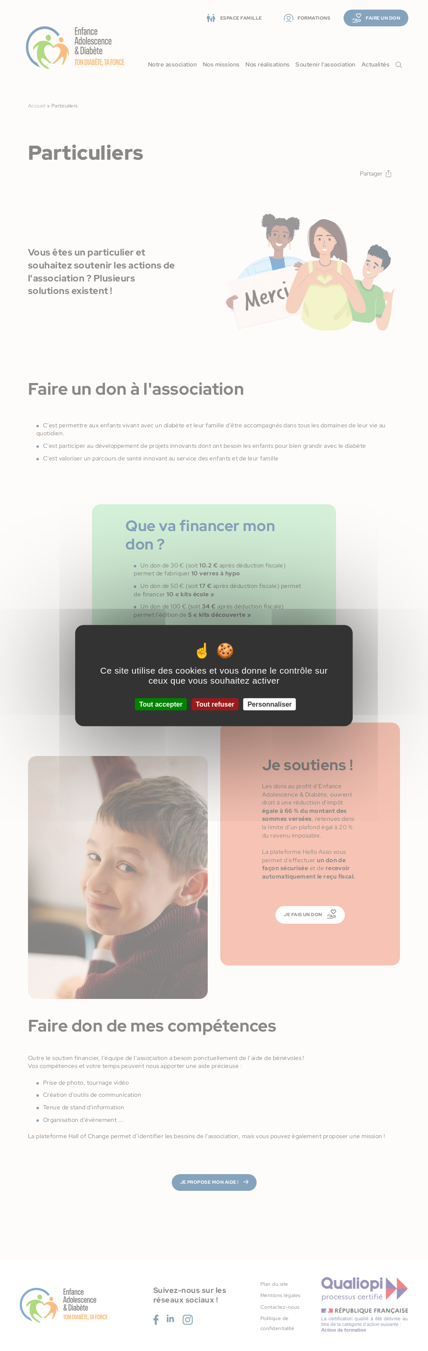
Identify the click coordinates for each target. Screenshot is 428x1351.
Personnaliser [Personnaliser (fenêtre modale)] (269, 704)
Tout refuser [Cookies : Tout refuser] (215, 704)
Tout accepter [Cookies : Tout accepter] (161, 704)
